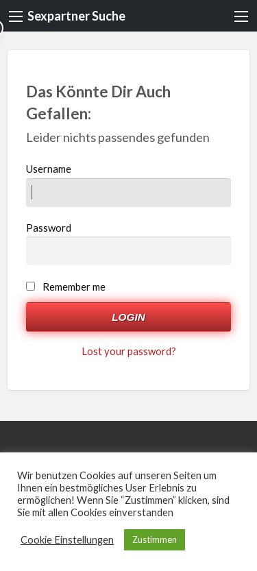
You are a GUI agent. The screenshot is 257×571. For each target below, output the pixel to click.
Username (129, 184)
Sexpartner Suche (76, 15)
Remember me (74, 286)
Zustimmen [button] (154, 539)
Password (129, 243)
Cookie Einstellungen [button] (67, 540)
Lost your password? (129, 351)
